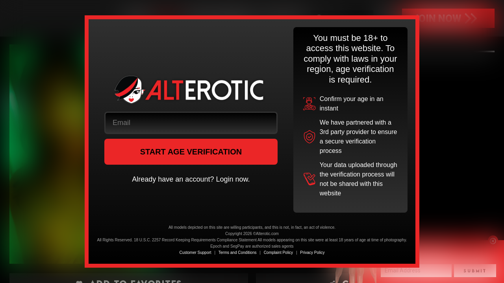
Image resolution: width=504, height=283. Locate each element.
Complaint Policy (278, 252)
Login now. (233, 179)
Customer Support (195, 252)
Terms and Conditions (238, 252)
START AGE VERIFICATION (191, 151)
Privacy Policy (312, 252)
